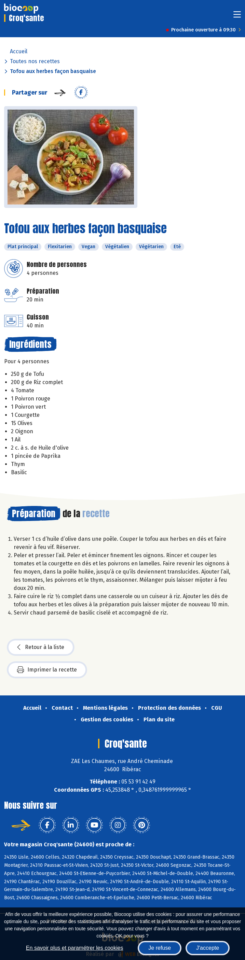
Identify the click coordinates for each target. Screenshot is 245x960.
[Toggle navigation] (237, 16)
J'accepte (207, 948)
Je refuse (159, 948)
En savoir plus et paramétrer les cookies (74, 948)
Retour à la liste (40, 647)
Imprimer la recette (47, 669)
